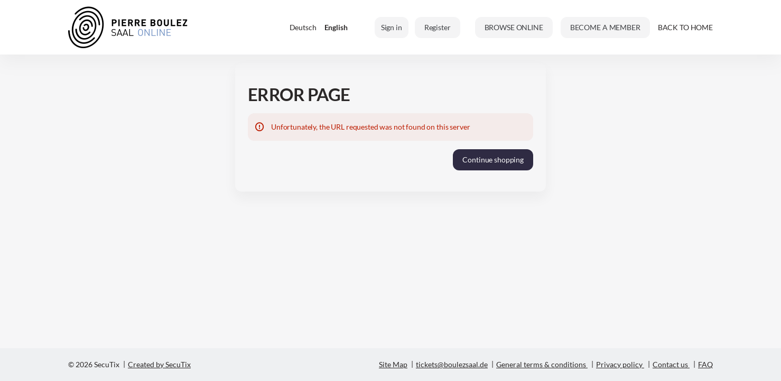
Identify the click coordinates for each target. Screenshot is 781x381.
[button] (514, 27)
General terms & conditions (541, 364)
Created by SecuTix (159, 364)
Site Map (393, 364)
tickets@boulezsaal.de (452, 364)
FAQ (705, 364)
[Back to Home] (128, 27)
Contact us (670, 364)
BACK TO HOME (685, 27)
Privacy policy (619, 364)
